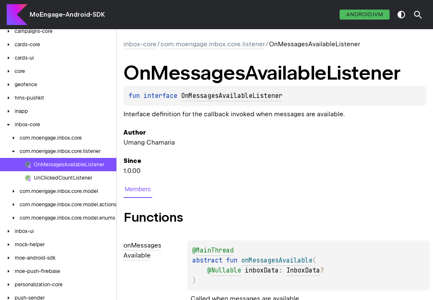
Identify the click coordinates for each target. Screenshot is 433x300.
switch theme (401, 14)
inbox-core (139, 44)
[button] (418, 14)
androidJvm (364, 14)
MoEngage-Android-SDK (67, 14)
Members (138, 188)
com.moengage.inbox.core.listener (213, 44)
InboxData (303, 270)
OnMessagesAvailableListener (231, 96)
